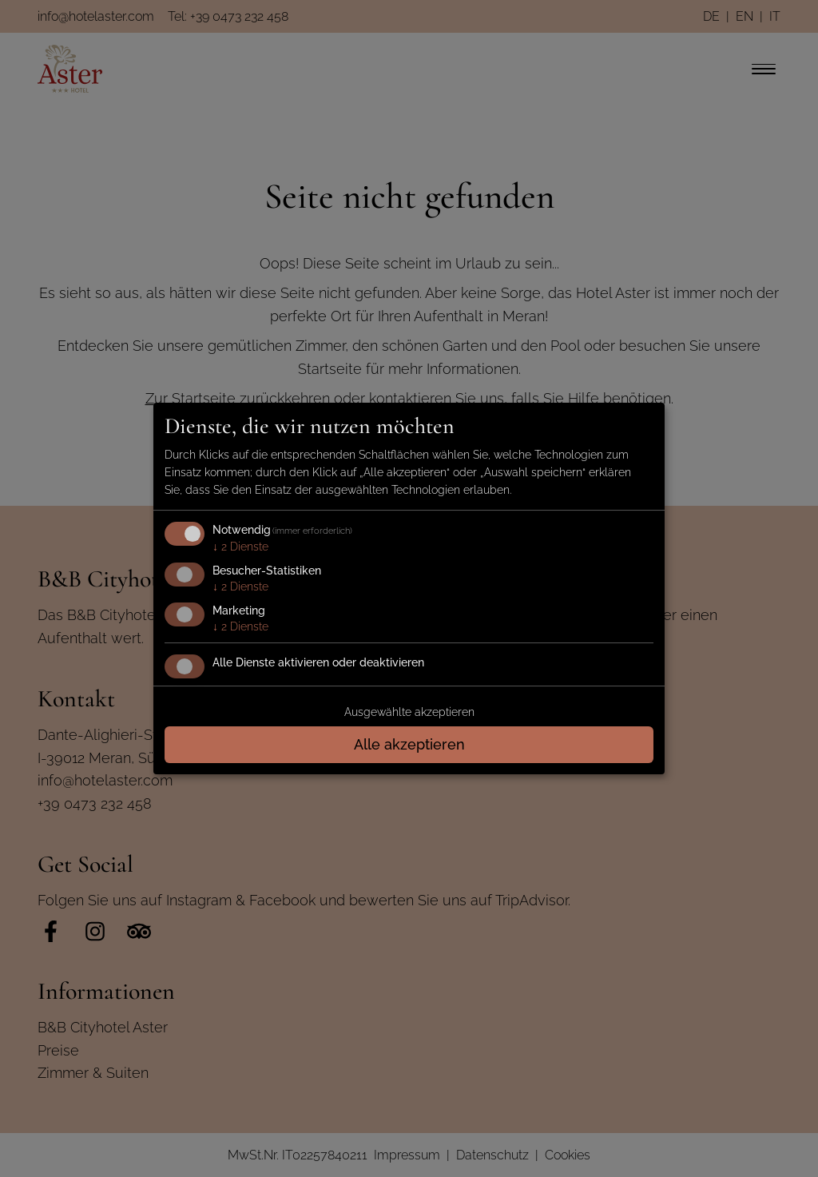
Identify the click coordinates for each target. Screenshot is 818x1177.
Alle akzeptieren (409, 744)
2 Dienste (240, 546)
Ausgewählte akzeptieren (409, 712)
